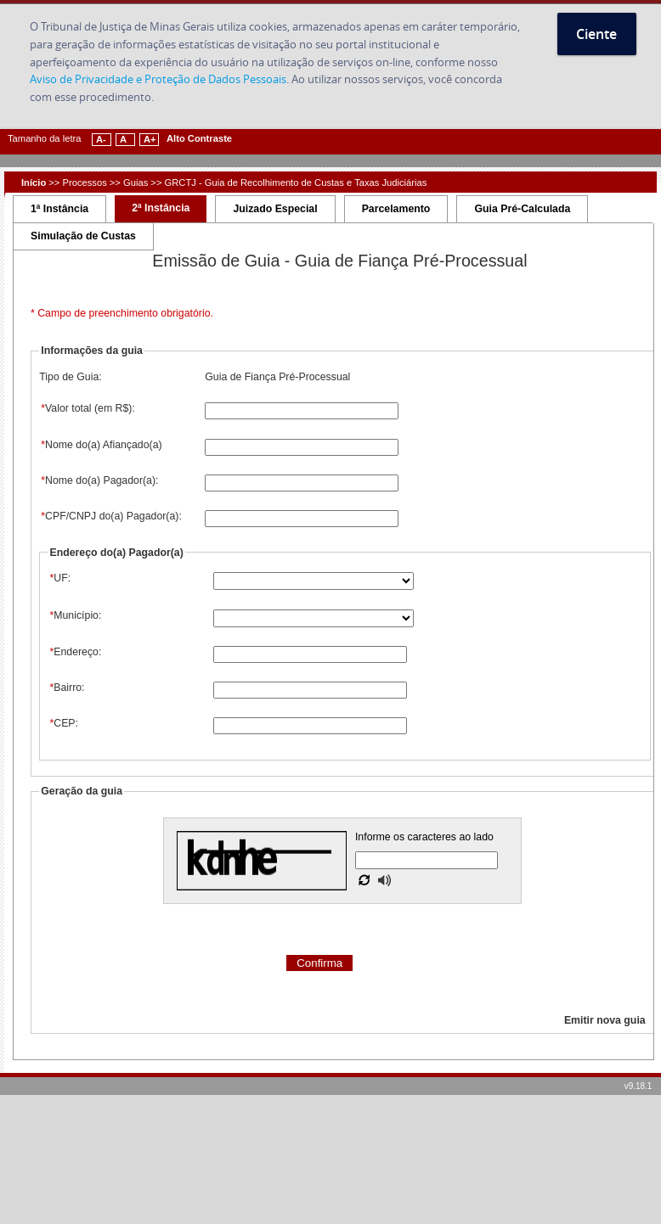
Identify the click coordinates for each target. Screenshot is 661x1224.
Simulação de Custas (83, 236)
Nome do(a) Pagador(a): (98, 480)
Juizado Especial (275, 209)
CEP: (63, 723)
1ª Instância (59, 209)
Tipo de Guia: (70, 377)
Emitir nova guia (605, 1020)
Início (33, 182)
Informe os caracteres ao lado (424, 837)
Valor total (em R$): (87, 408)
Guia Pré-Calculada (522, 209)
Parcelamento (396, 209)
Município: (74, 615)
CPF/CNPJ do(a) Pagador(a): (110, 516)
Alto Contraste (199, 138)
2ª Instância (160, 208)
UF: (59, 578)
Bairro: (66, 687)
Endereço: (74, 652)
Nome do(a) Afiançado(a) (100, 445)
